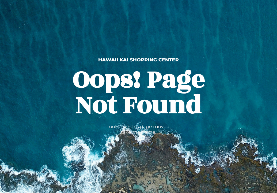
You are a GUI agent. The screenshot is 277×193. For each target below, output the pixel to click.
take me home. (138, 132)
